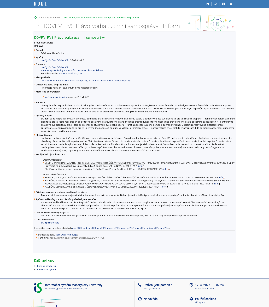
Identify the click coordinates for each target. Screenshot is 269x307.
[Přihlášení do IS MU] (231, 4)
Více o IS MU (50, 288)
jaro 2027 (164, 227)
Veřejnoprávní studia (56, 96)
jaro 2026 (140, 227)
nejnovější (72, 234)
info (140, 165)
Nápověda (151, 299)
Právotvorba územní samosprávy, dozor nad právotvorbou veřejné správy (86, 80)
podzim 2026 (152, 227)
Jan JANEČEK (99, 177)
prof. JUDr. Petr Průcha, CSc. (55, 60)
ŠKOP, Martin (51, 162)
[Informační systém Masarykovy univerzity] (40, 4)
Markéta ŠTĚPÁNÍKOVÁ (111, 162)
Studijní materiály (50, 222)
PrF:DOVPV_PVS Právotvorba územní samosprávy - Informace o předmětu (102, 17)
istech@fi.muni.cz (152, 288)
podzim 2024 (113, 227)
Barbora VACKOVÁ (134, 162)
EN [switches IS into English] (223, 4)
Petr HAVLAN (84, 177)
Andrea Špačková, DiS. (71, 73)
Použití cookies (205, 299)
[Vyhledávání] (215, 4)
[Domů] (208, 4)
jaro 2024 (101, 227)
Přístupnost (200, 302)
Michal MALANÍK (67, 162)
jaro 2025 (61, 234)
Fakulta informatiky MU (77, 288)
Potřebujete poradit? (158, 285)
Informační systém (46, 269)
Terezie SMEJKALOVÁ (87, 162)
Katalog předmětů (50, 17)
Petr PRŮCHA (70, 177)
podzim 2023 (89, 227)
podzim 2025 (127, 227)
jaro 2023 (77, 227)
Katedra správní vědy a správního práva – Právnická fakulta (72, 70)
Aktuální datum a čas (204, 288)
